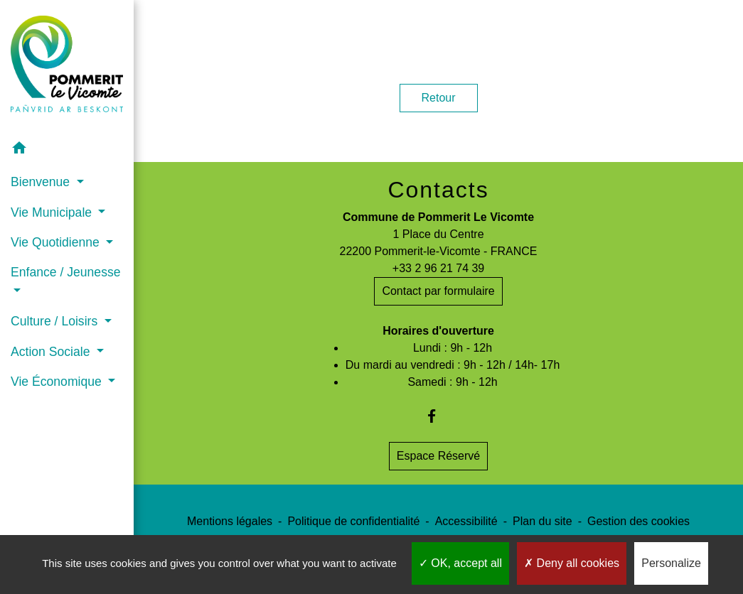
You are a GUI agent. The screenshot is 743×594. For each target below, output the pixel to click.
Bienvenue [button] (42, 182)
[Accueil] (67, 67)
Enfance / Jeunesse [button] (66, 272)
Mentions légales (229, 521)
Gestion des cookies (638, 521)
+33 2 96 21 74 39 (438, 268)
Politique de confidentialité (353, 521)
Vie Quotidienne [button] (57, 242)
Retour (439, 98)
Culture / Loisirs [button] (56, 321)
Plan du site (542, 521)
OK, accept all (460, 563)
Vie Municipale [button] (53, 212)
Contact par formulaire (438, 291)
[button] (67, 150)
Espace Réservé (438, 456)
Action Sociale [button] (52, 352)
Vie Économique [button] (58, 381)
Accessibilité (466, 521)
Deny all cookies (571, 563)
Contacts (437, 189)
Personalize (671, 563)
